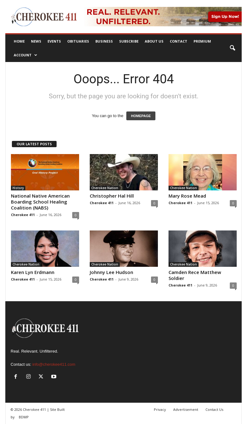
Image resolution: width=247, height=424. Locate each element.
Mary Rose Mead (187, 196)
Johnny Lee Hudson (111, 272)
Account (25, 55)
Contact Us (214, 409)
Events (54, 41)
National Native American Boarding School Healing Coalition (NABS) (40, 202)
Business (104, 41)
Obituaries (78, 41)
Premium (202, 41)
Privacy (160, 409)
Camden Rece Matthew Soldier (195, 275)
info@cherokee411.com (53, 364)
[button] (232, 48)
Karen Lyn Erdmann (32, 272)
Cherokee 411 (23, 214)
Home (19, 41)
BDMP (24, 417)
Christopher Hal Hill (112, 196)
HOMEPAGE (141, 116)
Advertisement (185, 409)
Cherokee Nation (104, 188)
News (36, 41)
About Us (154, 41)
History (18, 188)
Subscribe (129, 41)
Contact (178, 41)
